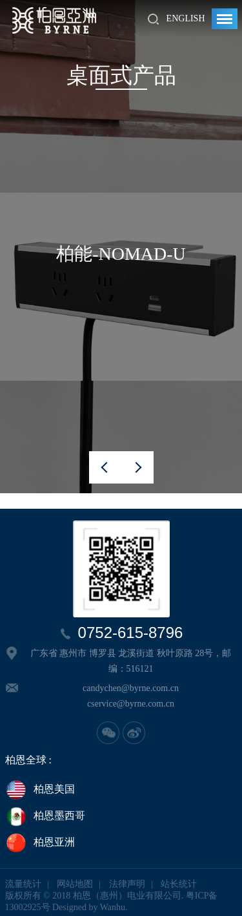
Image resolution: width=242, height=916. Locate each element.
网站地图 (75, 884)
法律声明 (127, 884)
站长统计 (179, 884)
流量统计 (23, 884)
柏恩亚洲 (40, 843)
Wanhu (112, 907)
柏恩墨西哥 (45, 816)
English (185, 18)
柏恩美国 (40, 790)
